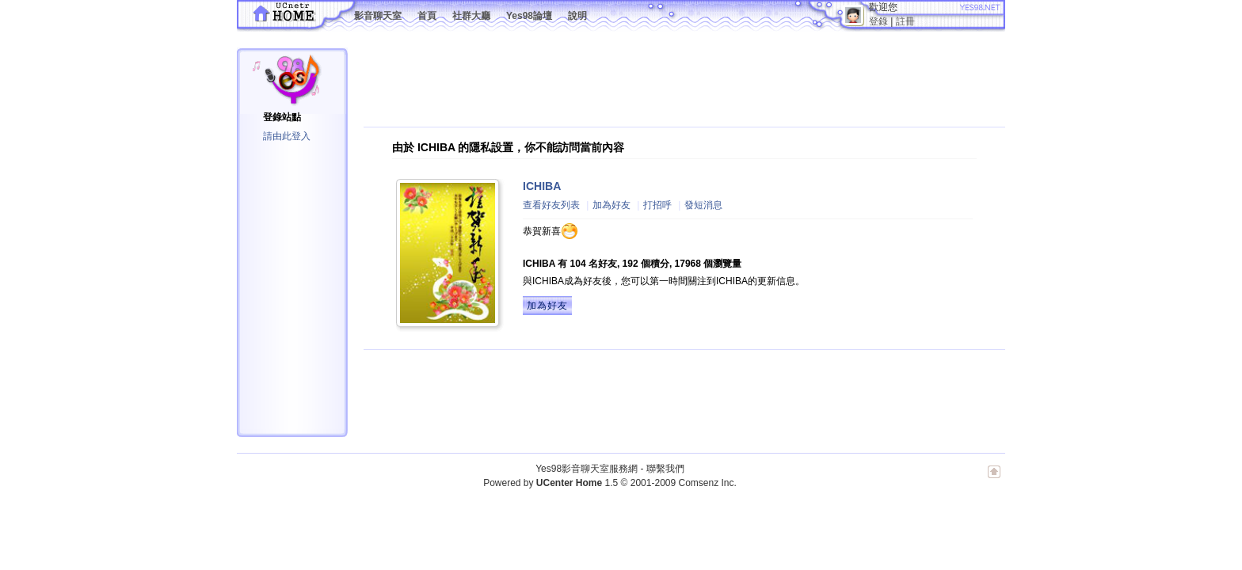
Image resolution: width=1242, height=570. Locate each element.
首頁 (426, 15)
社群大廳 (471, 15)
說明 (577, 15)
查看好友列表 (551, 205)
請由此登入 (286, 136)
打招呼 (657, 205)
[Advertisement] (652, 83)
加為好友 (611, 205)
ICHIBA (542, 186)
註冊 (905, 21)
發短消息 (703, 205)
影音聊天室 (378, 15)
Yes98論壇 (529, 15)
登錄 (878, 21)
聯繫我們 (665, 468)
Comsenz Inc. (707, 482)
